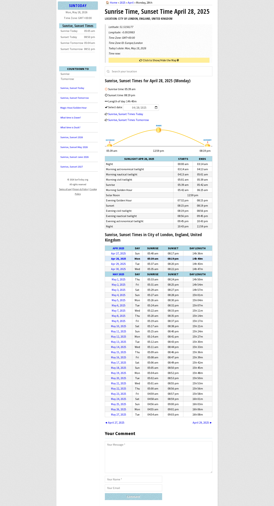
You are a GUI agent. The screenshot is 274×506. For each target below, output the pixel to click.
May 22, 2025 (118, 388)
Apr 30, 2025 (118, 269)
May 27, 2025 (118, 414)
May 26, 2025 (118, 409)
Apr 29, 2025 (118, 264)
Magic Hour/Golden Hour (73, 107)
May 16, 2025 (118, 357)
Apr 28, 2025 (118, 258)
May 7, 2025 (118, 310)
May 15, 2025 (118, 352)
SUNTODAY (78, 5)
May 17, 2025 (118, 362)
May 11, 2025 (118, 331)
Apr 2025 (118, 248)
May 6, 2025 (118, 305)
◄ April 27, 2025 (115, 422)
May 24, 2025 (118, 399)
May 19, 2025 (118, 373)
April (131, 2)
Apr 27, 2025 (118, 253)
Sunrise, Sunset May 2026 (74, 147)
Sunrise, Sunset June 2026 (74, 157)
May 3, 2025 (118, 290)
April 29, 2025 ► (202, 422)
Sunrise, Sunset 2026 (71, 137)
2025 (122, 2)
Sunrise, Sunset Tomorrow (74, 97)
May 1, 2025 (118, 279)
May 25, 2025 (118, 404)
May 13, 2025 (118, 341)
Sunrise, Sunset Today (72, 88)
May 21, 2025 (118, 383)
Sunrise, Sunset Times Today (125, 114)
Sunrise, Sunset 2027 (71, 166)
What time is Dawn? (70, 117)
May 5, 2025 (118, 300)
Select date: (133, 107)
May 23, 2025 (118, 393)
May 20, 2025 (118, 378)
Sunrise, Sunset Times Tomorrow (128, 120)
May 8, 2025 (118, 316)
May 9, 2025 (118, 321)
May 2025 (118, 274)
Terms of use (65, 189)
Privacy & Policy (80, 189)
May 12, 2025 (118, 336)
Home (113, 2)
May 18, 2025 (118, 367)
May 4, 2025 (118, 295)
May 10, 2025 (118, 326)
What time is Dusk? (70, 127)
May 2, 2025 (118, 284)
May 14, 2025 (118, 347)
